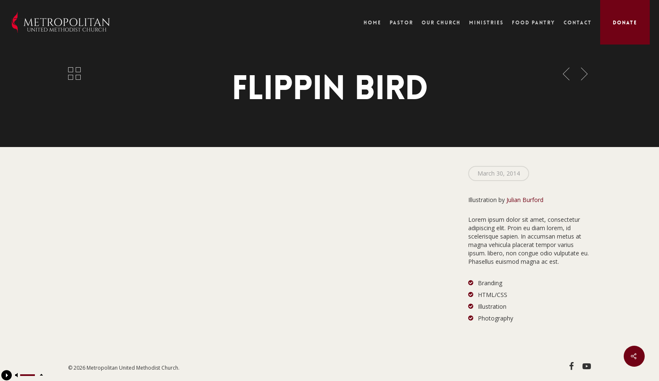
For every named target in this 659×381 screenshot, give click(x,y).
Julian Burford (524, 200)
